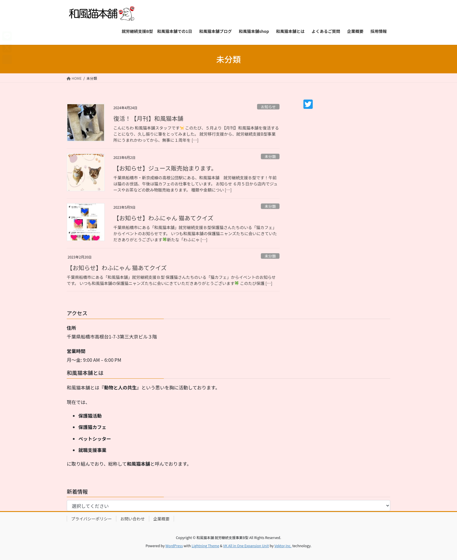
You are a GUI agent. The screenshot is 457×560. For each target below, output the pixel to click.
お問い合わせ (132, 519)
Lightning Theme (205, 545)
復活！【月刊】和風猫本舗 (148, 118)
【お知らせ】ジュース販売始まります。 (165, 168)
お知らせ (268, 106)
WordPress (174, 545)
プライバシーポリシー (91, 519)
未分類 (270, 156)
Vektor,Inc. (282, 545)
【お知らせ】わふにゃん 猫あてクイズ (163, 218)
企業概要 (161, 519)
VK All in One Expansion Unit (246, 545)
